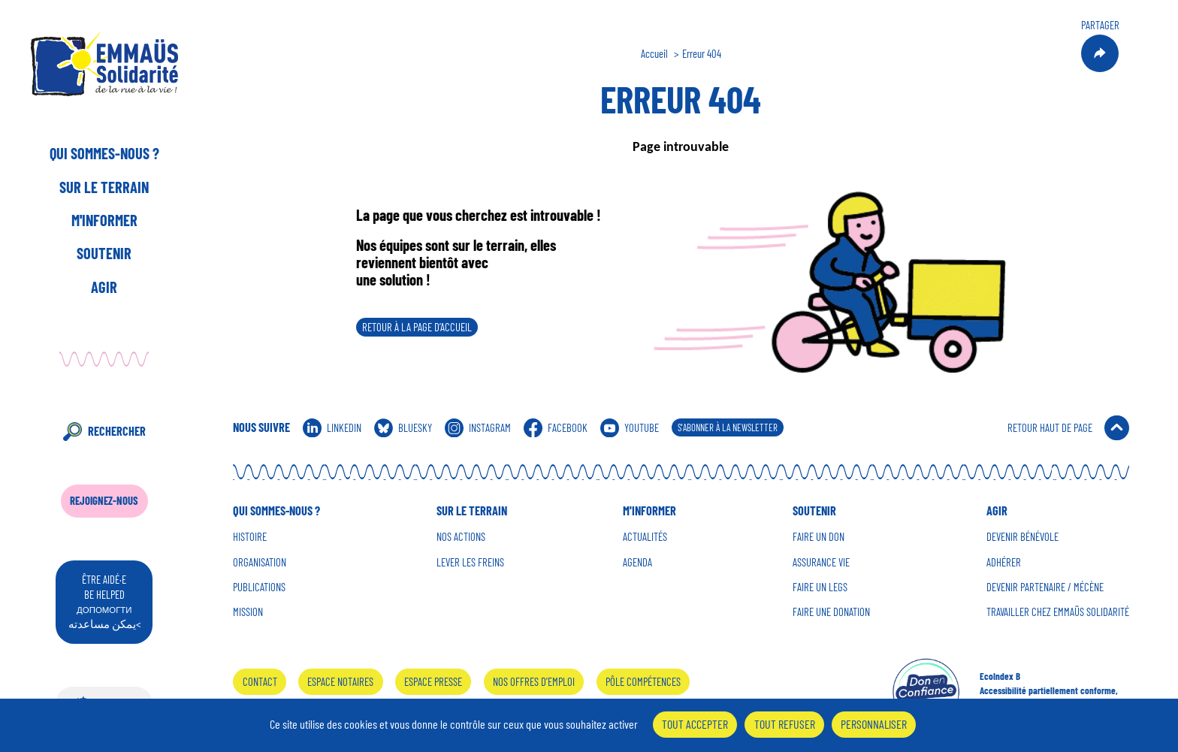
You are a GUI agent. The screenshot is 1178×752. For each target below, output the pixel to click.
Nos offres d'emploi (534, 681)
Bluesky (415, 427)
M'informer (104, 220)
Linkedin (344, 427)
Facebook (567, 427)
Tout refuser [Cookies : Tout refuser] (784, 724)
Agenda (637, 562)
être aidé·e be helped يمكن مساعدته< (104, 601)
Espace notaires (340, 681)
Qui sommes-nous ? (104, 153)
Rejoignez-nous (104, 500)
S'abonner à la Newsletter (728, 427)
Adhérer (1003, 562)
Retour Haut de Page (1049, 427)
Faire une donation (831, 612)
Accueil (654, 53)
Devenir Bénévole (1022, 536)
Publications (259, 587)
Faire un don (818, 536)
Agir (104, 287)
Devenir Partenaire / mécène (1045, 587)
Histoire (250, 536)
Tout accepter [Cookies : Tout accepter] (695, 724)
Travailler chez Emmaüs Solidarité (1057, 612)
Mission (248, 612)
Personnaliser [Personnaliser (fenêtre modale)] (874, 724)
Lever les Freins (470, 562)
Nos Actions (460, 536)
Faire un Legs (820, 587)
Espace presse (433, 681)
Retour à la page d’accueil (417, 327)
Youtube (641, 427)
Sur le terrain (104, 187)
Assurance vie (821, 562)
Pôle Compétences (643, 681)
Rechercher (117, 431)
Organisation (259, 562)
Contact (260, 681)
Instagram (490, 427)
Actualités (645, 536)
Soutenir (104, 253)
